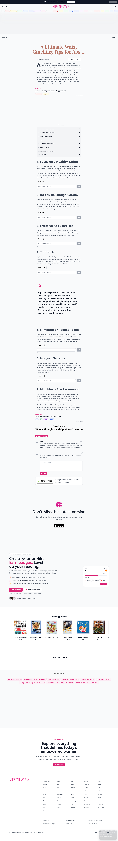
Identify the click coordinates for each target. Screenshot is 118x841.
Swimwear (100, 792)
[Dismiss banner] (80, 479)
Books (58, 773)
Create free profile (16, 589)
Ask (79, 186)
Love (44, 786)
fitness (4, 37)
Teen (44, 795)
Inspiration (96, 11)
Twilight (73, 795)
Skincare (59, 792)
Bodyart (45, 773)
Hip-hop (46, 419)
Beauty (100, 769)
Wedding (55, 11)
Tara (39, 59)
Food (102, 11)
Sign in (39, 593)
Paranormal (60, 789)
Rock (41, 419)
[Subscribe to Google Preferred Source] (45, 481)
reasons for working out (70, 667)
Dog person (46, 94)
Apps (111, 11)
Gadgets (20, 11)
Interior (73, 782)
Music (61, 11)
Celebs (7, 11)
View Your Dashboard (32, 590)
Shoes (44, 792)
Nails (44, 789)
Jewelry (86, 782)
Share (77, 59)
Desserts (100, 773)
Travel (43, 11)
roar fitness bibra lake (55, 671)
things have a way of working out (32, 671)
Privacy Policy (69, 812)
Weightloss (37, 11)
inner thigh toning (87, 667)
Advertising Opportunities (95, 809)
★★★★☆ (113, 37)
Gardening (73, 779)
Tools (44, 799)
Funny (107, 11)
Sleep (91, 11)
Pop (37, 419)
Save (71, 59)
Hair (81, 11)
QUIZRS (81, 95)
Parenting (49, 11)
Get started (103, 584)
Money (71, 11)
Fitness (66, 11)
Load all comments (41, 436)
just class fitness (53, 667)
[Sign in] (115, 6)
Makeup (77, 11)
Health (45, 782)
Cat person (38, 94)
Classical (52, 419)
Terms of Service (92, 812)
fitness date (69, 671)
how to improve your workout (34, 667)
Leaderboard (88, 584)
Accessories (46, 769)
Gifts (85, 779)
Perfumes (86, 789)
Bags (72, 769)
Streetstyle (13, 11)
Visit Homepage (59, 753)
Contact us (46, 809)
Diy (58, 776)
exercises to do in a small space (87, 671)
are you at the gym (15, 667)
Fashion (73, 776)
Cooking (86, 773)
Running (26, 11)
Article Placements (70, 809)
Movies (86, 11)
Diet (3, 11)
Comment (43, 473)
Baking (31, 11)
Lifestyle (100, 782)
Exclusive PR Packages (49, 812)
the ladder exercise (103, 667)
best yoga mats (48, 304)
